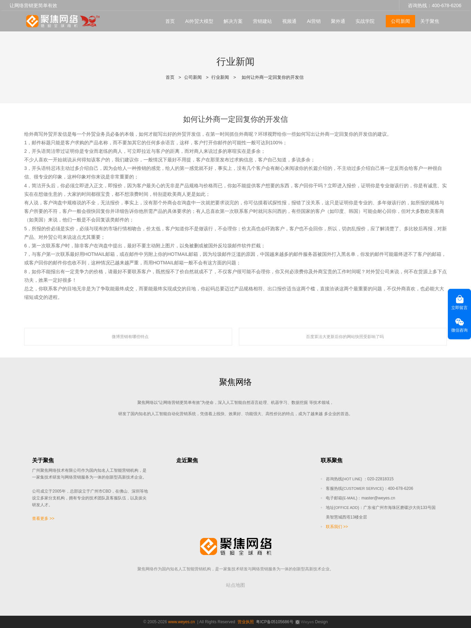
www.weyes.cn (181, 621)
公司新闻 (400, 21)
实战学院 (365, 21)
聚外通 (338, 21)
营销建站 (262, 21)
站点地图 (235, 585)
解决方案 (233, 21)
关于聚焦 (429, 21)
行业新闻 (220, 77)
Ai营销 (313, 21)
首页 (170, 21)
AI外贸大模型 (199, 21)
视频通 (289, 21)
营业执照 (246, 621)
